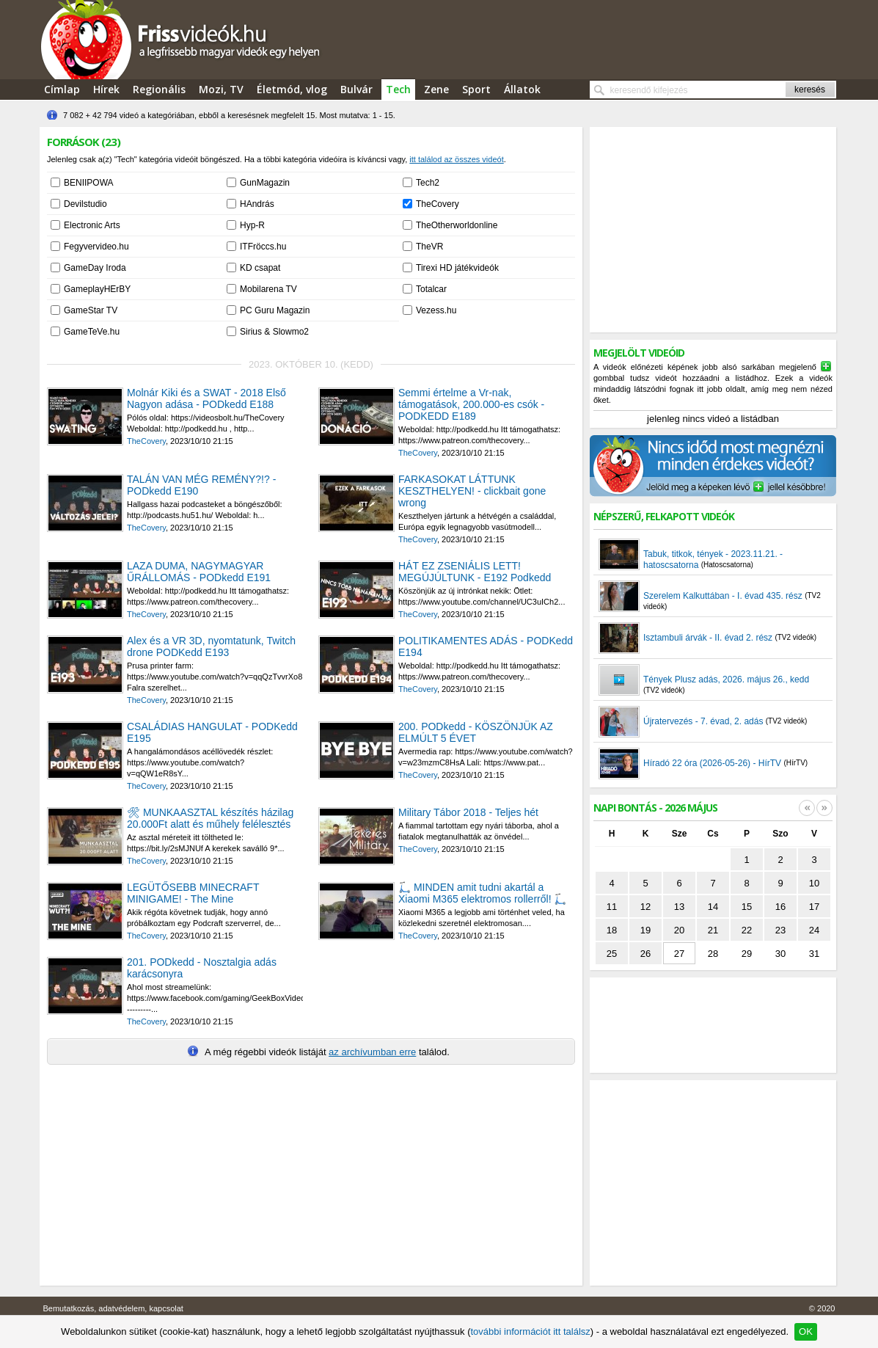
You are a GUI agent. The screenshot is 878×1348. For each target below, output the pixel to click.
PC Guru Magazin (275, 310)
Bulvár (356, 89)
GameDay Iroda (95, 268)
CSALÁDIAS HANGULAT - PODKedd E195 (212, 732)
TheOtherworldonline (456, 225)
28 (713, 953)
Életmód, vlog (292, 89)
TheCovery (437, 204)
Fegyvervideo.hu (96, 246)
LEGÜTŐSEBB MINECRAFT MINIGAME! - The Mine (193, 893)
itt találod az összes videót (456, 159)
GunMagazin (265, 183)
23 (780, 930)
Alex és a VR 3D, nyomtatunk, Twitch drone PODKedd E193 (211, 646)
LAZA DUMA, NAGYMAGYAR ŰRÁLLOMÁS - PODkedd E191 (199, 571)
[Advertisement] (713, 229)
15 (747, 906)
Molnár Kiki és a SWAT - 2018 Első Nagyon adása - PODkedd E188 (206, 398)
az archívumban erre (372, 1051)
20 (679, 930)
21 (713, 930)
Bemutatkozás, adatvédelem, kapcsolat (113, 1308)
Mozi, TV (221, 89)
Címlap (62, 89)
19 (645, 930)
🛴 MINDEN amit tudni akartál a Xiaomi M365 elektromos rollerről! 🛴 (482, 893)
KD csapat (260, 268)
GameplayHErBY (97, 289)
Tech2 (427, 183)
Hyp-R (252, 225)
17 (814, 906)
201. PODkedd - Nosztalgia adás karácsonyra (202, 968)
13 (679, 906)
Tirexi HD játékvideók (457, 268)
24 (814, 930)
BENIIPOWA (89, 183)
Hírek (106, 89)
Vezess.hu (436, 310)
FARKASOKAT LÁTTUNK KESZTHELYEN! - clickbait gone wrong (472, 491)
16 (780, 906)
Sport (476, 89)
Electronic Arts (92, 225)
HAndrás (257, 204)
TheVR (429, 246)
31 (814, 953)
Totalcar (431, 289)
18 (612, 930)
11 (612, 906)
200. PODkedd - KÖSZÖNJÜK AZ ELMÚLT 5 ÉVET (475, 732)
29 (747, 953)
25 (612, 953)
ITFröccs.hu (263, 246)
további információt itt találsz (530, 1331)
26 (645, 953)
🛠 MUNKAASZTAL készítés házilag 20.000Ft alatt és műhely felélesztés (210, 818)
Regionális (159, 89)
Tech (398, 89)
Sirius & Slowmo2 (274, 332)
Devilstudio (85, 204)
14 (713, 906)
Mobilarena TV (268, 289)
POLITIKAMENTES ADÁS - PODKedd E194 (485, 646)
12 (645, 906)
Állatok (522, 89)
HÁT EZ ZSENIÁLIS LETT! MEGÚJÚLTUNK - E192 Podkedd (474, 571)
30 (780, 953)
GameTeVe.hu (92, 332)
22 (747, 930)
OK (806, 1331)
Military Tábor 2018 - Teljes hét (468, 812)
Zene (436, 89)
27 (679, 953)
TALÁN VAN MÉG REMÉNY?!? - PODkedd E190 (201, 485)
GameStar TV (90, 310)
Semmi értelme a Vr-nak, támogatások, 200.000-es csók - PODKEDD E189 (471, 404)
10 (814, 883)
